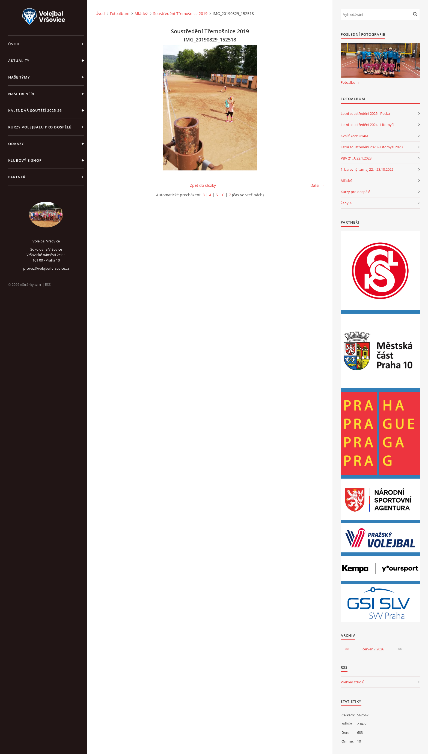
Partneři (17, 177)
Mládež (141, 13)
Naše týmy (19, 77)
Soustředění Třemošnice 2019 (180, 13)
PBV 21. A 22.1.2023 (356, 158)
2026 (380, 649)
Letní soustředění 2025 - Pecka (365, 113)
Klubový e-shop (25, 160)
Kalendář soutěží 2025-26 (35, 110)
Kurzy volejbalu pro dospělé (39, 127)
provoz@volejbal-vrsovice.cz (46, 268)
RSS (48, 284)
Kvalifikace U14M (354, 135)
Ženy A (346, 202)
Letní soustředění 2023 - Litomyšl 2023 (372, 147)
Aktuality (18, 60)
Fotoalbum (119, 13)
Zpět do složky (203, 185)
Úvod (14, 43)
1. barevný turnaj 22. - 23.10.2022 (367, 169)
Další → (317, 185)
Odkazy (16, 143)
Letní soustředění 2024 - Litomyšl (367, 124)
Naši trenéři (21, 93)
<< (347, 649)
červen (367, 649)
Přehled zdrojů (352, 682)
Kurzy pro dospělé (355, 191)
